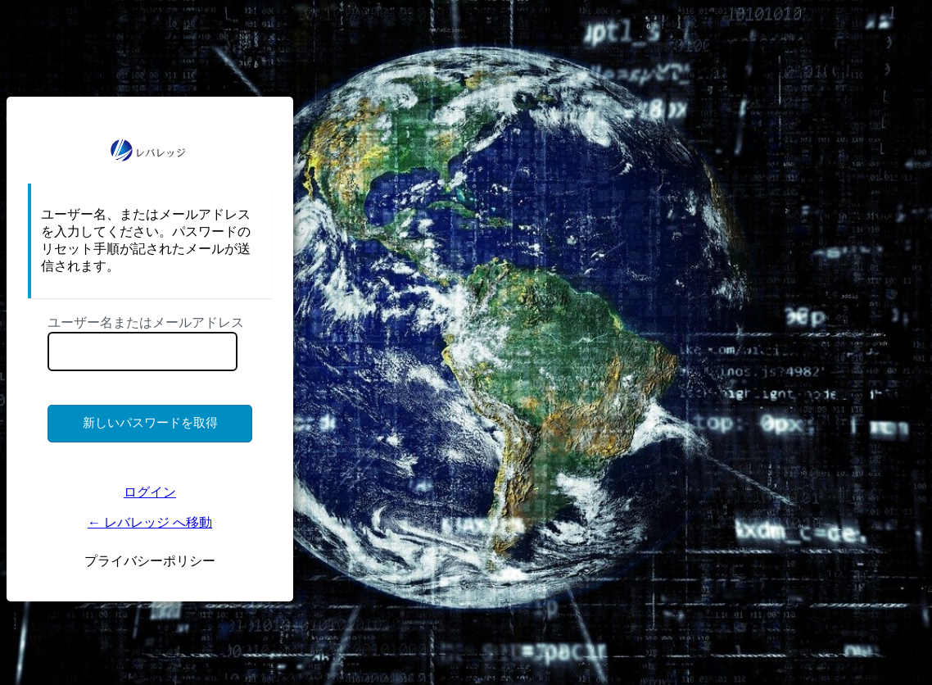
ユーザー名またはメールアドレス (146, 322)
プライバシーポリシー (149, 561)
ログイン (150, 492)
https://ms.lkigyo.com (150, 150)
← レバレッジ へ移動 (150, 522)
